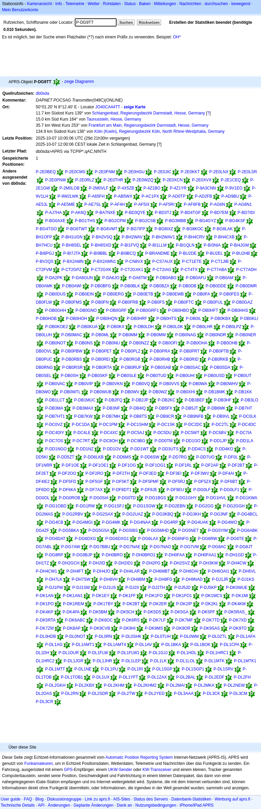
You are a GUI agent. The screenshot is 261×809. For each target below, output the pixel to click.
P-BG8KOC (193, 229)
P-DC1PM (108, 424)
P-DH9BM (136, 579)
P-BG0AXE (55, 220)
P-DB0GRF (116, 310)
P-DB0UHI (185, 375)
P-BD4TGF (190, 212)
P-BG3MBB (175, 220)
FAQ (28, 799)
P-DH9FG (164, 579)
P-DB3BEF (195, 400)
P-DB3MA (54, 408)
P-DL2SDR (98, 693)
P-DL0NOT (75, 636)
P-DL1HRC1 (217, 652)
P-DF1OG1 (155, 465)
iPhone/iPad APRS (196, 805)
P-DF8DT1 (121, 489)
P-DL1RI (135, 669)
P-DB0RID (188, 359)
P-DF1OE (70, 465)
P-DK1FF (127, 595)
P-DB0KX (115, 326)
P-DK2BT (131, 603)
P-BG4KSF (235, 220)
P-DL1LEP (131, 661)
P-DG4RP (169, 522)
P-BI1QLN (185, 245)
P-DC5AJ (135, 432)
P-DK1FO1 (182, 595)
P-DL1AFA (246, 636)
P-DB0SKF (98, 375)
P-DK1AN (44, 595)
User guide (10, 799)
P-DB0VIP (83, 383)
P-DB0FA (201, 294)
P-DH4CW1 (46, 571)
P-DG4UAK (197, 522)
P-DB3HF (222, 400)
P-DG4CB (54, 522)
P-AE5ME (66, 204)
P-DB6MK (216, 408)
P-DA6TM (138, 277)
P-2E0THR (113, 180)
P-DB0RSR (72, 367)
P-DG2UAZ (132, 514)
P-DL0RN (103, 636)
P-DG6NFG (178, 538)
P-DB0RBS (72, 359)
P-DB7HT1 (55, 416)
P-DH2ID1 (124, 563)
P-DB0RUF (131, 367)
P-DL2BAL (185, 677)
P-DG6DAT (55, 538)
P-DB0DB (187, 286)
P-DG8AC (217, 546)
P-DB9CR (165, 416)
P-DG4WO (227, 522)
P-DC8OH (108, 440)
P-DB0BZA (160, 286)
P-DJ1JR (220, 579)
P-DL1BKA (171, 644)
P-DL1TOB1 (72, 677)
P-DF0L (231, 457)
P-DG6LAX (148, 538)
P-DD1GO (191, 440)
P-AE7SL (92, 204)
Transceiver (160, 769)
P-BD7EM (219, 212)
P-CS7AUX (162, 261)
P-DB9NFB (193, 416)
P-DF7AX (94, 489)
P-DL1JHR (102, 661)
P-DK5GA (180, 612)
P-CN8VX (134, 261)
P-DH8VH (109, 579)
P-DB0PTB (219, 351)
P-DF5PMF (148, 481)
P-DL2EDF (214, 677)
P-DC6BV (217, 432)
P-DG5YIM (218, 530)
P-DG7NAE (130, 546)
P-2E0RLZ (84, 180)
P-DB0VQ (141, 383)
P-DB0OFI (167, 343)
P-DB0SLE (127, 375)
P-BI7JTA (71, 253)
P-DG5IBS (128, 530)
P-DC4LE (82, 432)
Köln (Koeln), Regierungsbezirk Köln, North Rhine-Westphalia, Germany (159, 131)
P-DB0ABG (166, 277)
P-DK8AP (71, 628)
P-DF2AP (210, 465)
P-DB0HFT (208, 310)
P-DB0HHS (237, 310)
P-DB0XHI (185, 392)
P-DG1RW (85, 506)
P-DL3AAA (183, 693)
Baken (145, 3)
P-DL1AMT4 (115, 644)
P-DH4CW (236, 563)
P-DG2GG (204, 506)
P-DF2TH (121, 473)
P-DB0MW (156, 334)
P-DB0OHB (226, 343)
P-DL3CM (238, 693)
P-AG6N (217, 204)
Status (130, 3)
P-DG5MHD (158, 530)
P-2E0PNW (55, 180)
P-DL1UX (101, 677)
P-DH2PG (151, 563)
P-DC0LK (248, 416)
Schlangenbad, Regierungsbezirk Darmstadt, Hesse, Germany (148, 113)
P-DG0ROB (69, 498)
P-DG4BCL (247, 514)
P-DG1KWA (247, 498)
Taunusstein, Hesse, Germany (114, 119)
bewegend (240, 3)
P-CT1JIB (220, 261)
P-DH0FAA (175, 555)
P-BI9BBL (99, 253)
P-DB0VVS (169, 383)
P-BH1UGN (72, 237)
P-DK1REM (73, 603)
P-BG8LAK (223, 229)
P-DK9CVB (100, 628)
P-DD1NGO (56, 449)
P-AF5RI (166, 204)
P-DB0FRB (128, 302)
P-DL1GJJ (158, 652)
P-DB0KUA (87, 326)
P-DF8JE (149, 489)
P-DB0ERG (113, 294)
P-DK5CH (126, 612)
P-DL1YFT (128, 677)
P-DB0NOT (55, 343)
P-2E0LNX (219, 171)
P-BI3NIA (212, 245)
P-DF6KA (67, 489)
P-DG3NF (219, 514)
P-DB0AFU (196, 277)
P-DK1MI (240, 595)
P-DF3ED (147, 473)
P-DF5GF (94, 481)
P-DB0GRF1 (147, 310)
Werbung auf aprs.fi (232, 799)
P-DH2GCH (69, 563)
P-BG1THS (85, 220)
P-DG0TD (127, 498)
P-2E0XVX (201, 180)
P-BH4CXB (224, 237)
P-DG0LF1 (229, 489)
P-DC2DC (193, 424)
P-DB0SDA (220, 367)
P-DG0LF (202, 489)
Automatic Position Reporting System (139, 757)
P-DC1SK (166, 424)
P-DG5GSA (98, 530)
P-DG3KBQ (162, 514)
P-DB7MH (111, 416)
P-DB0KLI (249, 318)
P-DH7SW (81, 579)
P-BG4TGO (46, 229)
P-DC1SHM (137, 424)
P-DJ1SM (81, 587)
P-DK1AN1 (73, 595)
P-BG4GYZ (205, 220)
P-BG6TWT (76, 229)
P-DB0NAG (185, 334)
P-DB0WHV (227, 383)
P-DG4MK (111, 522)
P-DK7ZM (45, 628)
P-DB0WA (198, 383)
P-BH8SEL (72, 245)
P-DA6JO (111, 277)
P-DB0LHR (202, 326)
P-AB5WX (123, 196)
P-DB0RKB (218, 359)
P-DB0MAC (71, 334)
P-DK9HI (127, 628)
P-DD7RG (178, 457)
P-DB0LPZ (231, 326)
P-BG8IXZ (164, 229)
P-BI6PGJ (45, 253)
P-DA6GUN (82, 277)
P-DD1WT (139, 449)
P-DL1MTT (55, 669)
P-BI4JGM (239, 245)
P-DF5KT (120, 481)
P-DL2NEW (234, 685)
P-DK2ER (158, 603)
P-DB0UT (242, 375)
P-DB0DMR (246, 286)
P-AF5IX (142, 204)
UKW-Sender (120, 769)
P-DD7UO (205, 457)
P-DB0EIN (84, 294)
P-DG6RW (207, 538)
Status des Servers (151, 799)
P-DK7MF (184, 620)
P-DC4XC (109, 432)
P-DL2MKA (204, 685)
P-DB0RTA (102, 367)
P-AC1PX (150, 196)
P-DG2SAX (102, 514)
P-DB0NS (84, 343)
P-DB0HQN (106, 318)
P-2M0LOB (69, 188)
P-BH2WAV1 (163, 237)
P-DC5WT (190, 432)
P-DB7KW (83, 416)
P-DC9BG (136, 440)
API (41, 805)
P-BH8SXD (101, 245)
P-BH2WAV (132, 237)
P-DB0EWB (173, 294)
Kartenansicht (39, 3)
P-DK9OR (181, 628)
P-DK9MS (154, 628)
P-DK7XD (238, 620)
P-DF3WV (200, 473)
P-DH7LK (54, 579)
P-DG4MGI (82, 522)
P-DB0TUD (156, 375)
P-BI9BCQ (126, 253)
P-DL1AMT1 (83, 644)
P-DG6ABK (247, 530)
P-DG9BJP (82, 555)
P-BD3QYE (135, 212)
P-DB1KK (243, 392)
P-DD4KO (224, 449)
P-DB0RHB (160, 359)
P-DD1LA (245, 440)
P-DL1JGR (73, 661)
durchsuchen (216, 3)
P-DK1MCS (211, 595)
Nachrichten (190, 3)
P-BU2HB (241, 253)
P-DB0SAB (161, 367)
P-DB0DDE (216, 286)
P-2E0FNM (105, 171)
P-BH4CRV (194, 237)
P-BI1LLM (158, 245)
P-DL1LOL (185, 661)
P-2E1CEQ (231, 180)
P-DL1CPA (230, 644)
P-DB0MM (128, 334)
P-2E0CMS (75, 171)
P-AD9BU (230, 196)
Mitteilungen (165, 3)
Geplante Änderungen (93, 805)
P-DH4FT (75, 571)
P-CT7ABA (217, 269)
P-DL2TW (126, 693)
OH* (177, 37)
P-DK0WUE (236, 587)
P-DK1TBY (103, 603)
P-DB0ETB (143, 294)
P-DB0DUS (55, 294)
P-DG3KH (191, 514)
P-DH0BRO (112, 555)
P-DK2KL (209, 603)
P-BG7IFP (136, 229)
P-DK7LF (157, 620)
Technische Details (18, 805)
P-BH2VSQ (102, 237)
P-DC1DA (81, 424)
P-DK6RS (131, 620)
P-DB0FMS (71, 302)
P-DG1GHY (186, 498)
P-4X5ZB (126, 188)
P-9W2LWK (68, 196)
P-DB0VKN (112, 383)
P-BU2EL (214, 253)
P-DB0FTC (184, 302)
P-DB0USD (214, 375)
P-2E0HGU (134, 171)
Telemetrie (75, 3)
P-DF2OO (67, 473)
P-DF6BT (229, 481)
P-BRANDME (157, 253)
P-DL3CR (44, 701)
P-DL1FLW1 (128, 652)
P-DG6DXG (85, 538)
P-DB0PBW (72, 351)
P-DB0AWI (72, 286)
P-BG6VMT (107, 229)
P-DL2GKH (55, 685)
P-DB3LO (249, 400)
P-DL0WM (189, 636)
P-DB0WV (130, 392)
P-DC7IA (243, 432)
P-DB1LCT (55, 400)
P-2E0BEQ (46, 171)
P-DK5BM (98, 612)
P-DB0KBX (220, 318)
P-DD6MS (122, 457)
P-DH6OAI (188, 571)
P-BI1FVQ (130, 245)
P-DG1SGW (144, 506)
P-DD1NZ (84, 449)
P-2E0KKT (190, 171)
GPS (68, 769)
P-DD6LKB (94, 457)
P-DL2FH (242, 677)
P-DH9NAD (192, 579)
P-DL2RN (70, 693)
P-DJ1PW (54, 587)
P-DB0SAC (190, 367)
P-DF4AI (226, 473)
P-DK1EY (100, 595)
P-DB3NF (111, 408)
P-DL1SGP (162, 669)
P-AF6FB (192, 204)
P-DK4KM (237, 603)
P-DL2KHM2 (145, 685)
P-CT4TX (188, 269)
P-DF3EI (173, 473)
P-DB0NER (246, 334)
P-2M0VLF (98, 188)
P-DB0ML (100, 334)
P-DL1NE (83, 669)
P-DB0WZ (158, 392)
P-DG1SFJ (114, 506)
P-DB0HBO (178, 310)
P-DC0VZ (54, 424)
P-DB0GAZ (242, 302)
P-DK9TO (238, 628)
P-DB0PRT (189, 351)
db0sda (42, 93)
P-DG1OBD (56, 506)
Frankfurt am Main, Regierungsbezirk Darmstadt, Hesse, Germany (149, 125)
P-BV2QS (44, 261)
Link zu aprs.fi (97, 799)
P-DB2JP (140, 400)
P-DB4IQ (137, 408)
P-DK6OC (103, 620)
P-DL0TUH (161, 636)
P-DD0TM (164, 440)
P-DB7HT (243, 408)
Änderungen (59, 805)
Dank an (124, 805)
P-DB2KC (166, 400)
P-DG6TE (235, 538)
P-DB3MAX (82, 408)
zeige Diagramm (79, 81)
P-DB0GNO (86, 310)
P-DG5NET (188, 530)
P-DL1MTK (215, 661)
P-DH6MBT (159, 571)
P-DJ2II (132, 587)
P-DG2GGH (234, 506)
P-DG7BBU (99, 546)
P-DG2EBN (175, 506)
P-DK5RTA (45, 620)
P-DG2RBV (72, 514)
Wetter (94, 3)
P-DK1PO (45, 603)
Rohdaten (112, 3)
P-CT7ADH (246, 269)
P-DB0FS (156, 302)
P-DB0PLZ (130, 351)
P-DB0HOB (46, 318)
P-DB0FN (99, 302)
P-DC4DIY (54, 432)
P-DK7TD (211, 620)
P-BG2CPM (115, 220)
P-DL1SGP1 (193, 669)
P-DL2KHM (114, 685)
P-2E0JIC (162, 171)
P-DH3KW (208, 563)
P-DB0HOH (76, 318)
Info (58, 3)
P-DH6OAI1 (218, 571)
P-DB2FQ (113, 400)
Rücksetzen (149, 22)
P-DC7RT (81, 440)
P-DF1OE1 (99, 465)
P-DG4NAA (140, 522)
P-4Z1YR (178, 188)
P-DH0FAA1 (205, 555)
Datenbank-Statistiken (191, 799)
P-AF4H (117, 204)
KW (145, 769)
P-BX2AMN (73, 261)
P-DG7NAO (160, 546)
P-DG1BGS (155, 498)
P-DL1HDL (186, 652)
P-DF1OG (127, 465)
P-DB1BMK (214, 392)
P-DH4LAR (130, 571)
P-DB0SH (70, 375)
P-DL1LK (158, 661)
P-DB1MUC (84, 400)
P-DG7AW (70, 546)
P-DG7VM (189, 546)
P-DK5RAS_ (235, 612)
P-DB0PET (102, 351)
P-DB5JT (189, 408)
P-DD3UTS (168, 449)
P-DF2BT (236, 465)
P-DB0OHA (197, 343)
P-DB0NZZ (139, 343)
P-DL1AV (143, 644)
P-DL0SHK (131, 636)
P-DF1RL (183, 465)
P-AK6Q (78, 212)
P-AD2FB (203, 196)
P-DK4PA (71, 612)
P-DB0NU (111, 343)
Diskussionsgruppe (64, 799)
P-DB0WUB (100, 392)
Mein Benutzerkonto (20, 9)
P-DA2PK (54, 277)
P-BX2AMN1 (104, 261)
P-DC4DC (247, 424)
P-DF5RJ (176, 481)
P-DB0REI (100, 359)
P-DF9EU (175, 489)
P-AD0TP (177, 196)
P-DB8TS (138, 416)
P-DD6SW (149, 457)
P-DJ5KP (208, 587)
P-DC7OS (54, 440)
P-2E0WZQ (143, 180)
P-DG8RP (54, 555)
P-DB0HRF (137, 318)
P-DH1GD (234, 555)
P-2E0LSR (247, 171)
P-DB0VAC (55, 383)
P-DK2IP (184, 603)
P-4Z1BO (151, 188)
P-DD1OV (112, 449)
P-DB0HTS (166, 318)
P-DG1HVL (216, 498)
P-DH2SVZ (180, 563)
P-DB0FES (230, 294)
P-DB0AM (224, 277)
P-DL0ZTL (217, 636)
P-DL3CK (211, 693)
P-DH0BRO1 (144, 555)
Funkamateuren (38, 763)
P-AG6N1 (243, 204)
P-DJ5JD (182, 587)
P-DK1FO (154, 595)
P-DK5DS (152, 612)
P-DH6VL (247, 571)
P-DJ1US (107, 587)
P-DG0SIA (98, 498)
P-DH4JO (101, 571)
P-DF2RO (94, 473)
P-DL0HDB (46, 636)
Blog (39, 799)
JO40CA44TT (107, 107)
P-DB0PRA (160, 351)
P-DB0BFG (101, 286)
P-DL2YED (154, 693)
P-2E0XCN (173, 180)
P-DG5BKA (68, 530)
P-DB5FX (163, 408)
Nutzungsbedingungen (155, 805)
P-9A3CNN (206, 188)
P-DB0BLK (130, 286)
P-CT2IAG (162, 269)
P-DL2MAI (175, 685)
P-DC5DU (162, 432)
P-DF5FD (67, 481)
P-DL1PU (109, 669)
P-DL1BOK (200, 644)
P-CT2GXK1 (132, 269)
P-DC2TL (220, 424)
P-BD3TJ (163, 212)
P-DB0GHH (55, 310)
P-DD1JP (218, 440)
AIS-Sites (121, 799)
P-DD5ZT (65, 457)
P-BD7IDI (246, 212)
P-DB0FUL (213, 302)
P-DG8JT (244, 546)
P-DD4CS (197, 449)
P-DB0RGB (129, 359)
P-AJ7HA (53, 212)
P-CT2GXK (101, 269)
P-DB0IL (193, 318)
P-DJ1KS (246, 579)
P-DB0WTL (70, 392)
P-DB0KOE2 (56, 326)
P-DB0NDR (215, 334)
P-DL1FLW (98, 652)
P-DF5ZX (202, 481)
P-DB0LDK (173, 326)
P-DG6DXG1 (117, 538)
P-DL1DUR (68, 652)
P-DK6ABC (75, 620)
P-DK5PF (206, 612)
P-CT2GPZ (72, 269)
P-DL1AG (54, 644)
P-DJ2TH (156, 587)
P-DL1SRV (223, 669)
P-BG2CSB (145, 220)
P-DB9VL (221, 416)
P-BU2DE (188, 253)
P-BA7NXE (105, 212)
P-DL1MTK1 (245, 661)
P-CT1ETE (192, 261)
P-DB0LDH (144, 326)
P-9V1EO (234, 188)
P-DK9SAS (209, 628)
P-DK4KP (44, 612)
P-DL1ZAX (157, 677)
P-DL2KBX (84, 685)
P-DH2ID (97, 563)
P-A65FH (96, 196)
